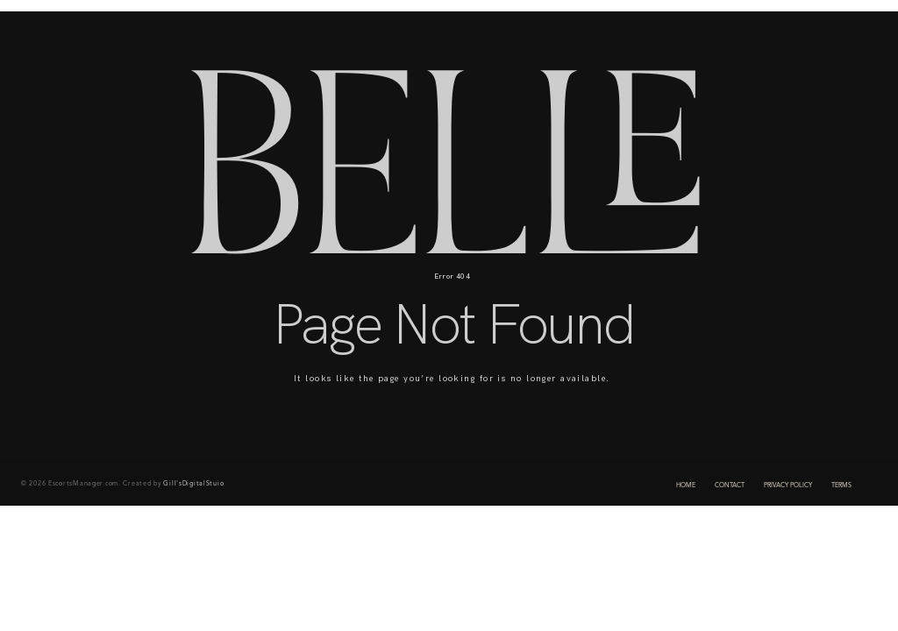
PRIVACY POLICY (788, 486)
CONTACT (730, 486)
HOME (685, 486)
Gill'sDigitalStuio (193, 484)
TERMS (841, 486)
